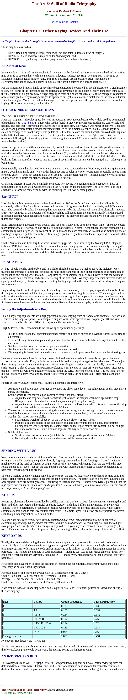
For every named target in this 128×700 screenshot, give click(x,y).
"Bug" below (28, 122)
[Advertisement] (64, 678)
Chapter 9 (10, 41)
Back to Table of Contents (64, 21)
